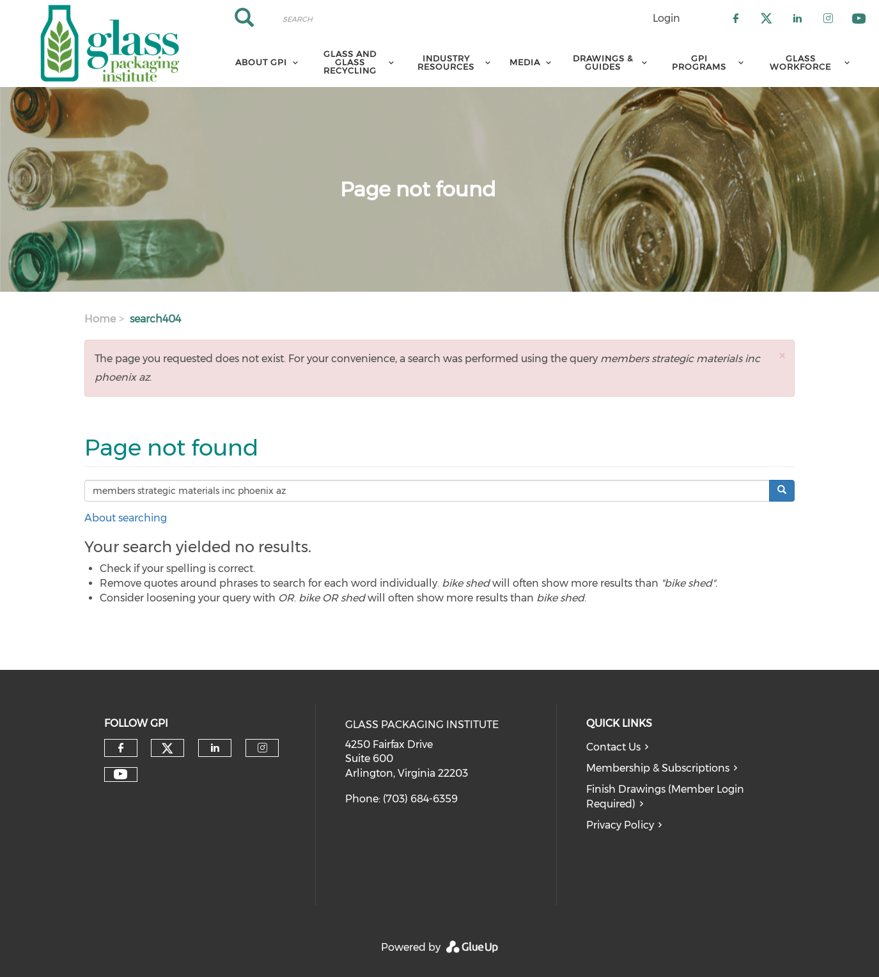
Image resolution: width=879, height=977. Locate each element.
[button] (782, 355)
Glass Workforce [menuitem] (800, 62)
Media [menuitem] (525, 62)
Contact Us (613, 747)
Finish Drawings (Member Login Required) (665, 796)
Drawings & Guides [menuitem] (603, 62)
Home (100, 319)
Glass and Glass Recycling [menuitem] (350, 62)
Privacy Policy (620, 825)
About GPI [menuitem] (261, 62)
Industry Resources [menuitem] (445, 62)
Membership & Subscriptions (657, 768)
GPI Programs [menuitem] (699, 62)
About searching (125, 518)
